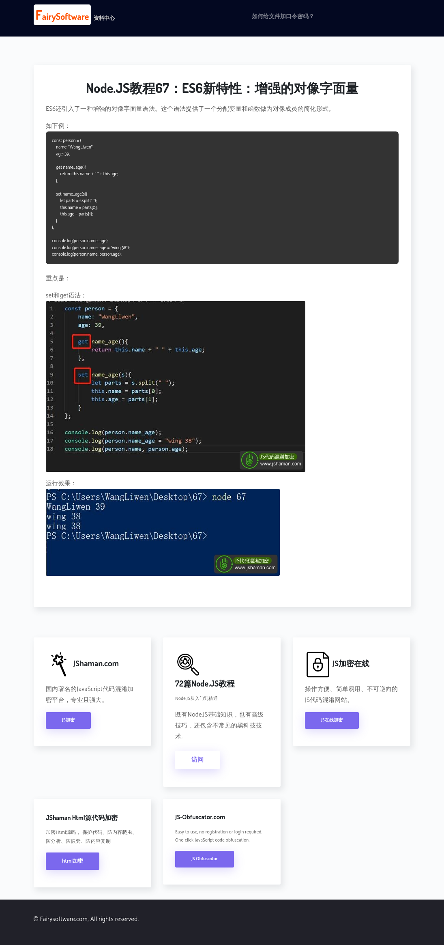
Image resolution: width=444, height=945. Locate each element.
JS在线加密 (332, 720)
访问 (197, 760)
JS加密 (68, 720)
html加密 (72, 861)
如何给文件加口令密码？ (283, 17)
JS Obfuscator (204, 859)
